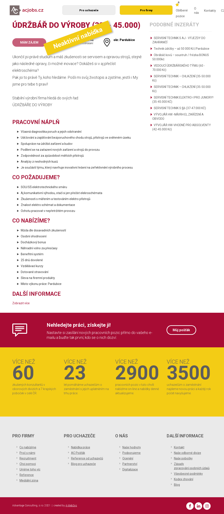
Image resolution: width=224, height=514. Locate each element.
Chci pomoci (28, 464)
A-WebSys (71, 505)
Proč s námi (27, 453)
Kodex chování (183, 479)
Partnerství (129, 464)
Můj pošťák (181, 330)
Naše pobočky (183, 458)
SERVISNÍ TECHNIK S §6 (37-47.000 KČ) (180, 108)
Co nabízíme (28, 447)
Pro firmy (146, 10)
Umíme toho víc (30, 469)
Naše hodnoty (131, 447)
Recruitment (28, 458)
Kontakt (179, 447)
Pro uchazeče (88, 10)
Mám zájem (29, 42)
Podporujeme (131, 453)
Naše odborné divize (187, 453)
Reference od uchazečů (87, 458)
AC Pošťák (78, 453)
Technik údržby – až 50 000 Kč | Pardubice (181, 48)
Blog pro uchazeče (83, 464)
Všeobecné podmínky (188, 473)
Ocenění (127, 458)
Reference (27, 475)
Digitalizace (130, 469)
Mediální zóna (29, 480)
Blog (177, 484)
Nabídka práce (80, 447)
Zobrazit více (21, 303)
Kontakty (210, 10)
